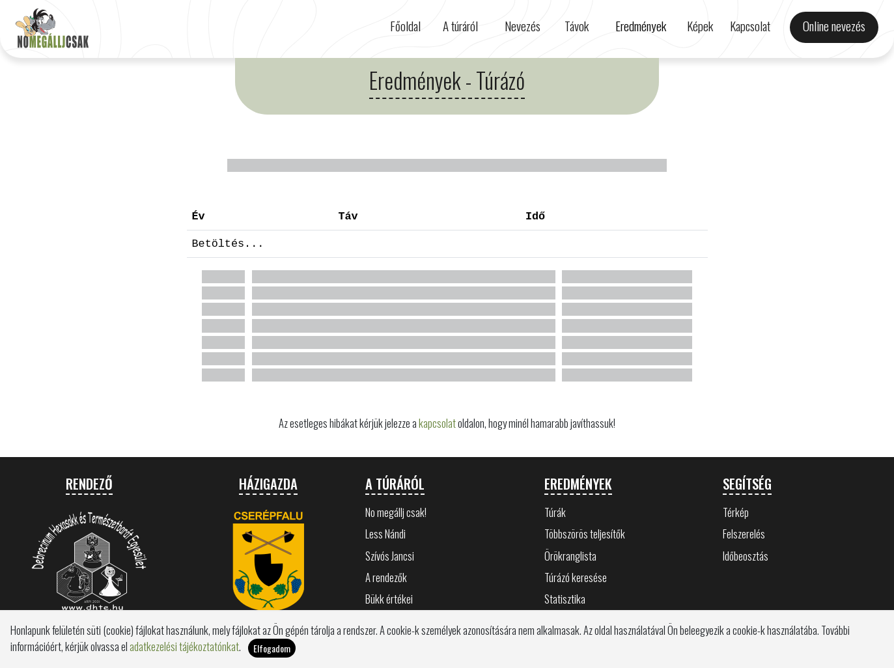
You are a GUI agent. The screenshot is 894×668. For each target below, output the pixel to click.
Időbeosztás (745, 556)
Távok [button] (577, 25)
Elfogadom (271, 652)
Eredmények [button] (640, 25)
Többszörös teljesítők (584, 533)
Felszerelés (744, 533)
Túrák (555, 512)
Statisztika (564, 599)
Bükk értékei (389, 599)
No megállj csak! (395, 512)
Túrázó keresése (575, 577)
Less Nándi (385, 533)
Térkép (736, 512)
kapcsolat (437, 423)
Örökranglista (570, 556)
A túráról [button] (460, 25)
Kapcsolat (750, 25)
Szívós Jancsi (389, 556)
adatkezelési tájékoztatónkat (184, 650)
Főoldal (405, 25)
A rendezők (386, 577)
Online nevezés (834, 25)
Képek (700, 25)
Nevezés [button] (522, 25)
